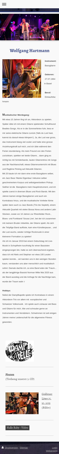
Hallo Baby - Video (17, 427)
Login (54, 447)
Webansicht (51, 451)
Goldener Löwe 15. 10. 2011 (47, 398)
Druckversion (10, 447)
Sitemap (24, 447)
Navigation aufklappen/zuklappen (29, 4)
